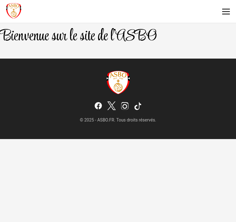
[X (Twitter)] (111, 106)
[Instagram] (124, 106)
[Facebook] (98, 106)
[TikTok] (138, 106)
